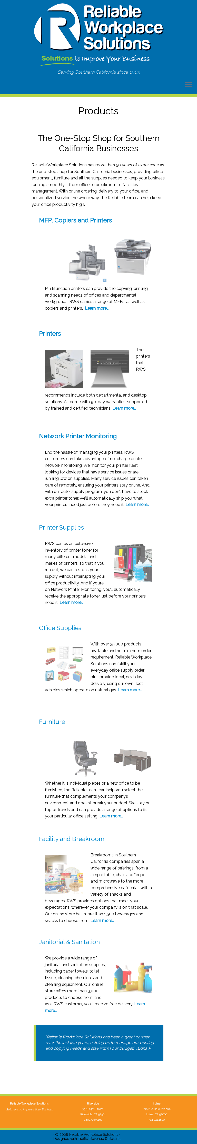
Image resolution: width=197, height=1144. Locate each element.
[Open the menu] (188, 85)
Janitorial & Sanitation (69, 942)
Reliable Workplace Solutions (93, 1134)
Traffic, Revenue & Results (99, 1138)
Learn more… (97, 308)
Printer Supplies (61, 527)
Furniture (52, 721)
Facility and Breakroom (71, 839)
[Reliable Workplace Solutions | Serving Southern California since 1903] (98, 35)
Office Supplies (60, 628)
